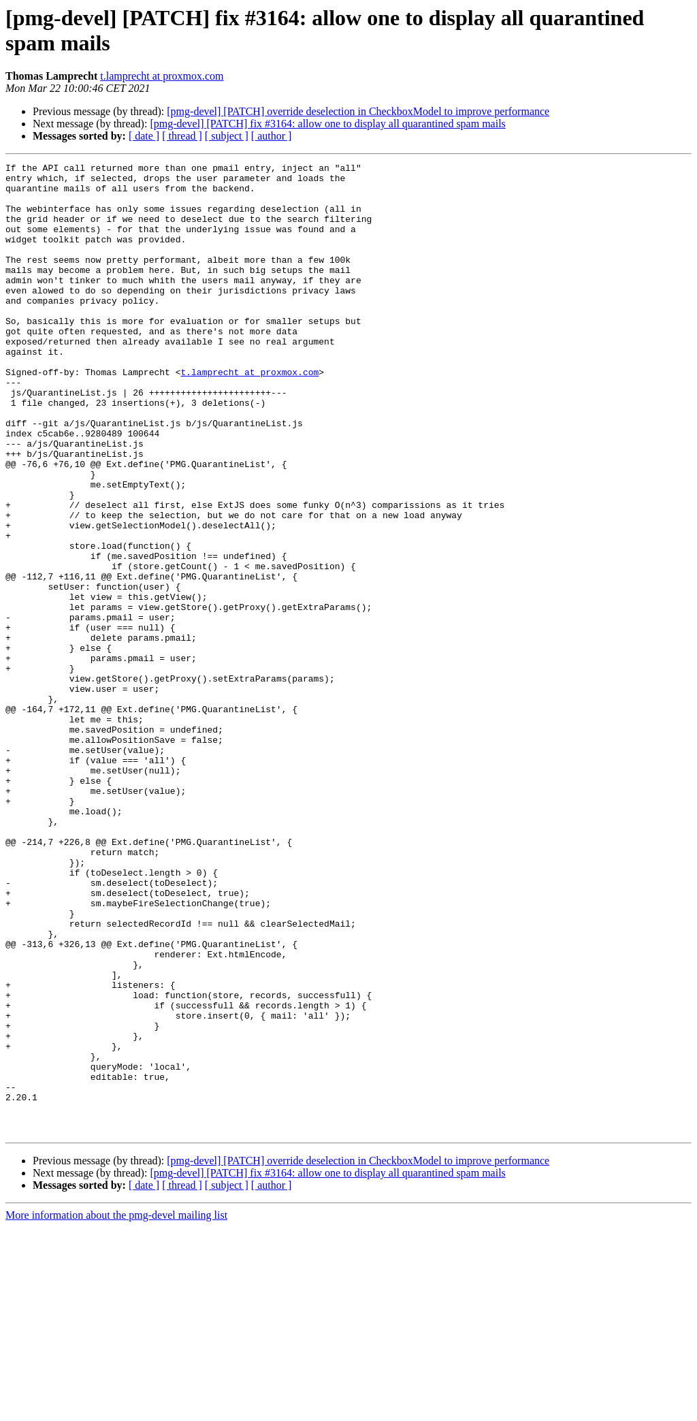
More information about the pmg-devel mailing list (116, 1409)
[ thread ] (182, 136)
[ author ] (271, 136)
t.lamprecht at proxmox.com (161, 76)
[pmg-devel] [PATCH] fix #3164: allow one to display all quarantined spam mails (327, 123)
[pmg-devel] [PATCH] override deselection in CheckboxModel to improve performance (358, 111)
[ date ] (144, 136)
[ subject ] (226, 136)
